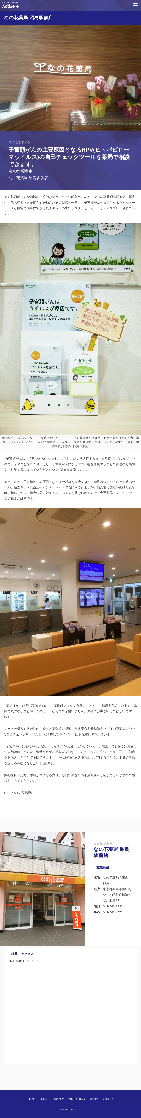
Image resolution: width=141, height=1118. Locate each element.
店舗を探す (58, 1099)
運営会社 (95, 1099)
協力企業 (81, 1099)
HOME (32, 1099)
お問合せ (108, 1099)
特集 (70, 1099)
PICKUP (43, 1099)
